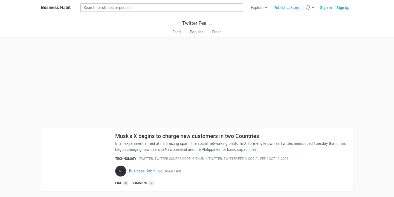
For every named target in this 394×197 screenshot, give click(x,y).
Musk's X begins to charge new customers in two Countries (187, 136)
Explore (259, 7)
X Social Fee (255, 159)
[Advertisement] (197, 84)
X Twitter (213, 159)
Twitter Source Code (173, 159)
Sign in (326, 7)
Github (198, 159)
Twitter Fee (194, 23)
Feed (176, 32)
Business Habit (56, 7)
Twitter (146, 159)
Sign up (343, 7)
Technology (125, 159)
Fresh (217, 32)
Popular (196, 32)
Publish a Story (286, 7)
